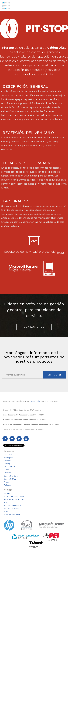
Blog (6, 502)
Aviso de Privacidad (12, 515)
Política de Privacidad (12, 505)
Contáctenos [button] (34, 326)
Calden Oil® (35, 401)
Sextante (8, 461)
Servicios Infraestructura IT (15, 499)
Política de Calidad (11, 509)
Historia (7, 493)
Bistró (6, 470)
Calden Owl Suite (11, 476)
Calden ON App (10, 479)
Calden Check (9, 467)
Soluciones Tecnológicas (14, 496)
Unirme (55, 375)
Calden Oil (8, 455)
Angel (6, 482)
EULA (6, 512)
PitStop (7, 464)
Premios (7, 473)
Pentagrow (8, 458)
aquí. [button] (60, 251)
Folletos (7, 485)
